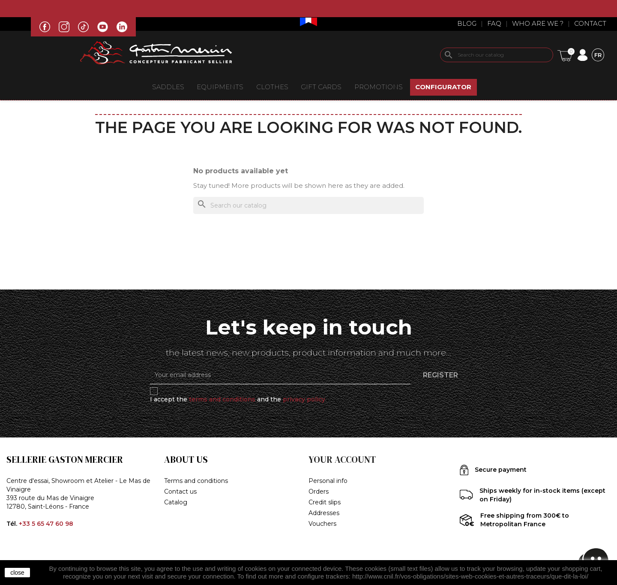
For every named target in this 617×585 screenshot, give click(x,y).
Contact (590, 23)
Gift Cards (321, 87)
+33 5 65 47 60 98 (46, 524)
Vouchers (322, 524)
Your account (342, 459)
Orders (318, 491)
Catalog (175, 502)
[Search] (496, 55)
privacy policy (304, 399)
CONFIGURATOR (443, 87)
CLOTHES (272, 87)
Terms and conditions (196, 481)
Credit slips (324, 502)
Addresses (323, 513)
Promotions (378, 87)
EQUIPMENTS (220, 87)
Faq (494, 23)
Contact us (180, 491)
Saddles (168, 87)
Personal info (327, 481)
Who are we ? (537, 23)
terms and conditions (222, 399)
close (17, 572)
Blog (466, 23)
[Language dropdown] (598, 55)
